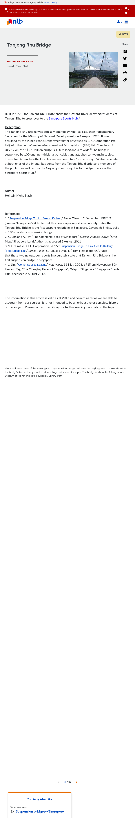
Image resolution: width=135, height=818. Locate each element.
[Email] (125, 67)
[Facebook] (125, 53)
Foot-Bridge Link (16, 250)
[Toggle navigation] (126, 22)
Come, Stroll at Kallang (32, 264)
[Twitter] (125, 60)
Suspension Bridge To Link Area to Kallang (35, 218)
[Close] (131, 7)
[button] (119, 22)
